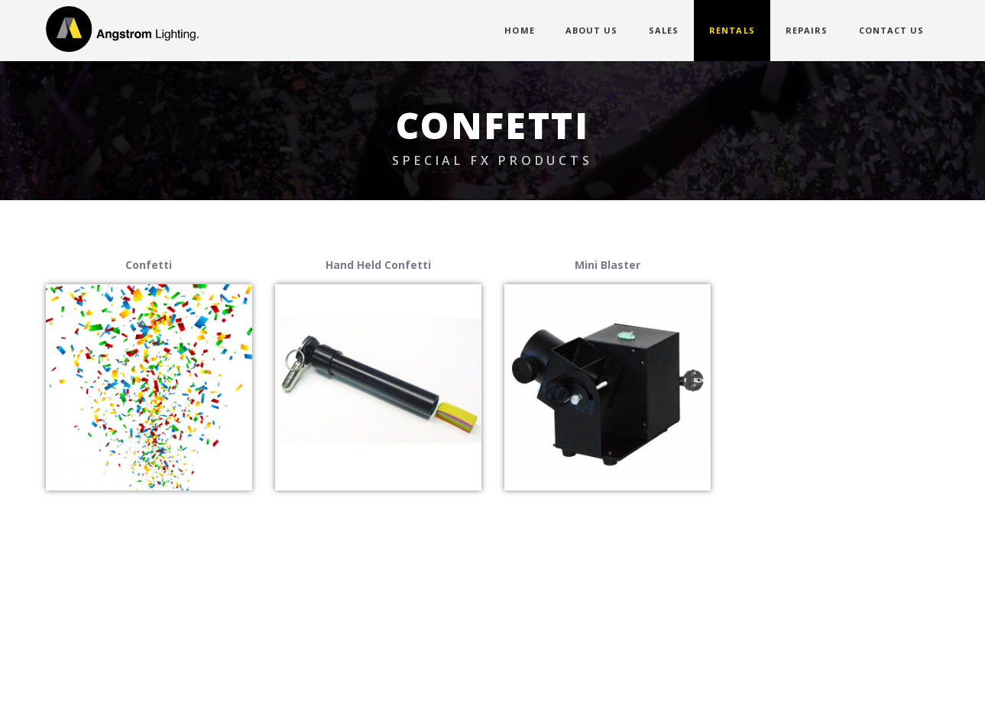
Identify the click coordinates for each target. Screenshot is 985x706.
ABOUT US (591, 30)
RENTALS (732, 30)
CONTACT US (892, 30)
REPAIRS (807, 30)
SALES (664, 30)
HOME (519, 30)
